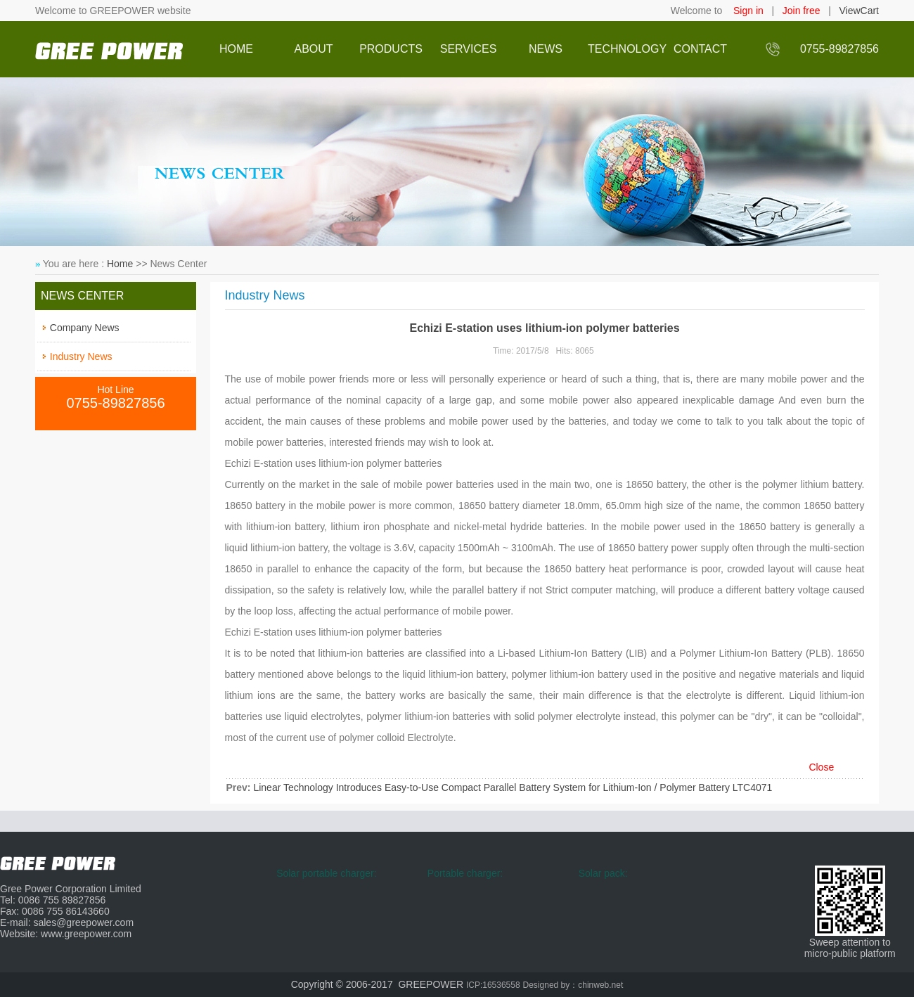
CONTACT (700, 49)
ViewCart (859, 10)
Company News (85, 327)
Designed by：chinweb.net (573, 985)
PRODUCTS (391, 49)
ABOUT (313, 49)
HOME (236, 49)
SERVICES (468, 49)
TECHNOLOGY (623, 49)
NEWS (545, 49)
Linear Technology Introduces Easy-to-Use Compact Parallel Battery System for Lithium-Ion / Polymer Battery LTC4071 (512, 787)
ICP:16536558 (493, 985)
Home (120, 263)
